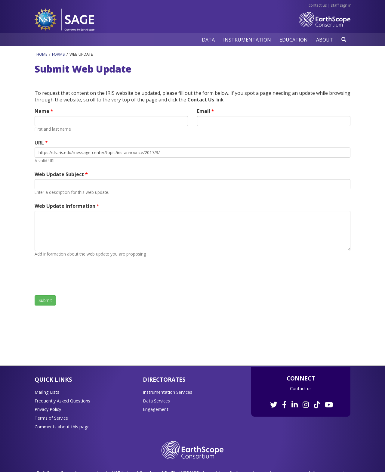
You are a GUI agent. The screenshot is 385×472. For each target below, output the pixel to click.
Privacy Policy (48, 409)
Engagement (155, 409)
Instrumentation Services (167, 392)
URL (40, 142)
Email (204, 111)
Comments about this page (62, 427)
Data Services (156, 401)
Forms (58, 54)
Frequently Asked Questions (62, 401)
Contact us (301, 388)
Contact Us (318, 5)
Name (43, 111)
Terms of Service (51, 418)
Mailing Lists (47, 392)
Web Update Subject (60, 174)
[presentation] (80, 276)
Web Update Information (66, 206)
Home (42, 54)
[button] (208, 39)
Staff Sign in (341, 5)
